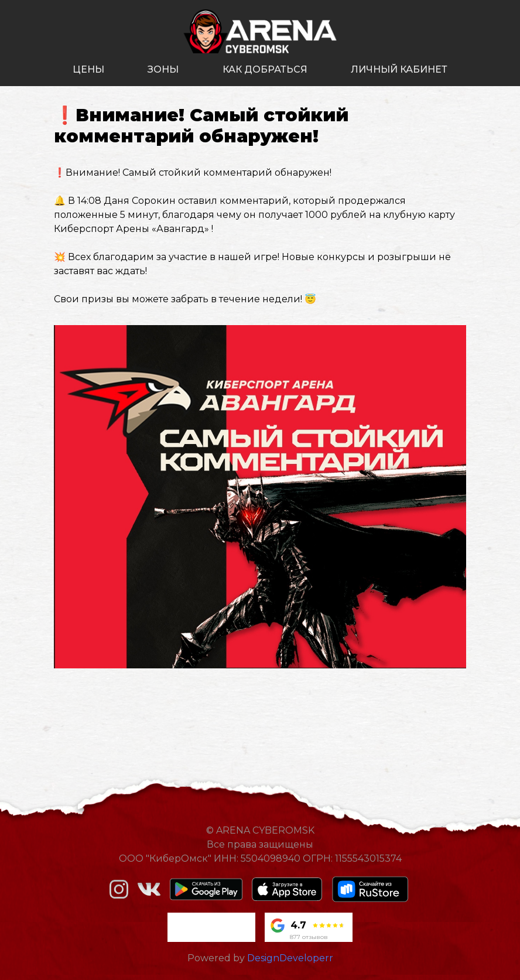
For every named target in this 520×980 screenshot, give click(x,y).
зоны (163, 69)
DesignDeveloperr (290, 958)
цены (88, 69)
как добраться (265, 69)
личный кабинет (399, 69)
